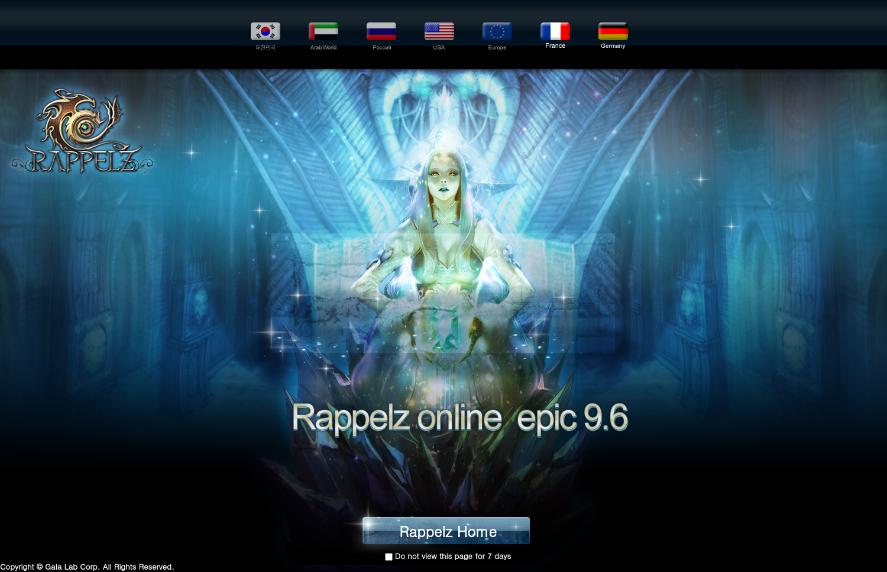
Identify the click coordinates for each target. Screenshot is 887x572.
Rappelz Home (448, 533)
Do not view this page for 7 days (453, 555)
